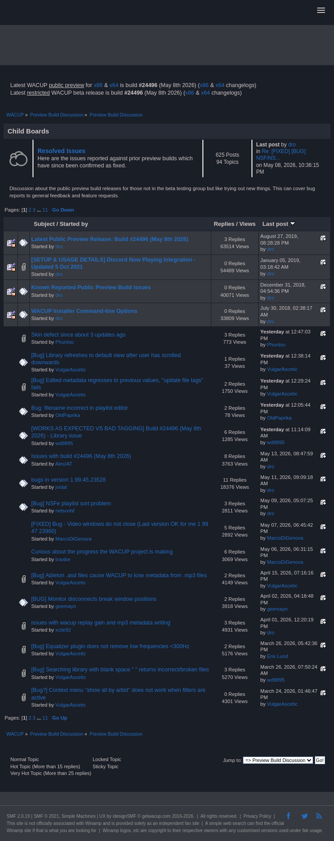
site (20, 823)
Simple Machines (78, 816)
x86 (98, 85)
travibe (62, 559)
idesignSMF (124, 816)
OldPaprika (67, 415)
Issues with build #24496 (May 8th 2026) (81, 456)
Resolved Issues (61, 151)
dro (292, 145)
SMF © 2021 (46, 816)
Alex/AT (63, 463)
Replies (224, 224)
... (39, 209)
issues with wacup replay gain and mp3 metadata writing (100, 623)
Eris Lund (277, 656)
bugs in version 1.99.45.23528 (68, 480)
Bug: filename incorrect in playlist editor (79, 408)
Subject (44, 224)
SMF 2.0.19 (18, 816)
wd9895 (64, 443)
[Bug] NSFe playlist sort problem (71, 503)
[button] (321, 10)
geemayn (65, 606)
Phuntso (64, 342)
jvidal (61, 487)
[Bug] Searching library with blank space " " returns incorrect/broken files (120, 669)
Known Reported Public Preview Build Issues (91, 287)
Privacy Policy (257, 816)
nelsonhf (64, 510)
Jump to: (232, 760)
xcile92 (63, 630)
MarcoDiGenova (73, 538)
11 (45, 209)
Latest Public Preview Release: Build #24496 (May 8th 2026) (109, 239)
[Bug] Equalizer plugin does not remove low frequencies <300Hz (110, 646)
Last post (278, 224)
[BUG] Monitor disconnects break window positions (94, 599)
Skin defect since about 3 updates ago (78, 335)
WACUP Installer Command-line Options (84, 311)
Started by (74, 224)
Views (247, 224)
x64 (113, 85)
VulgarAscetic (70, 369)
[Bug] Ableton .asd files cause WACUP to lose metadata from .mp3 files (119, 575)
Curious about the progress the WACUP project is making (102, 552)
